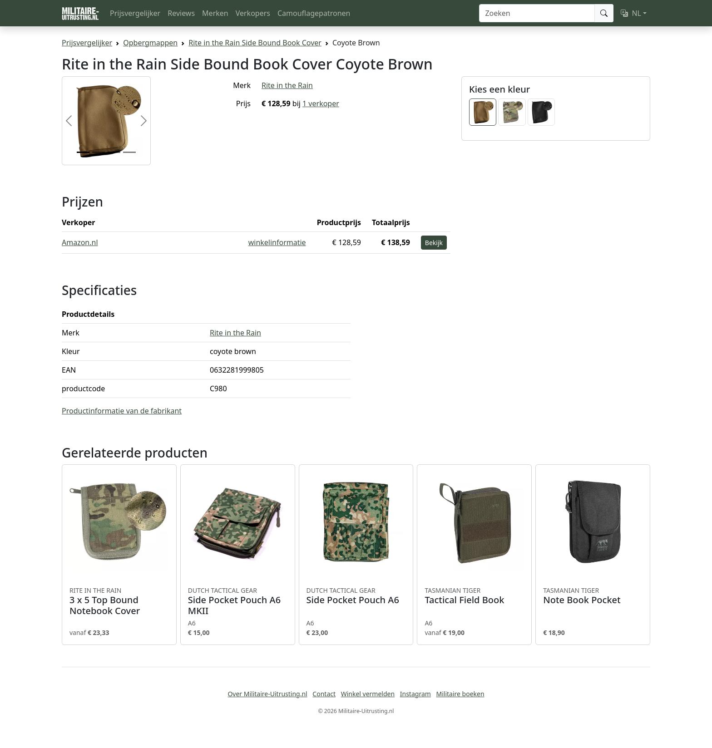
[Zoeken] (537, 13)
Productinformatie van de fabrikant (122, 411)
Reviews (181, 13)
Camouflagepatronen (313, 13)
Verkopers (253, 13)
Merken (215, 13)
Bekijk (434, 242)
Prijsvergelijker (135, 13)
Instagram (415, 693)
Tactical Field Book (474, 596)
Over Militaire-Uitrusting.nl (267, 693)
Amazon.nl (80, 242)
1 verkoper (320, 103)
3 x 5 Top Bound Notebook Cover (119, 601)
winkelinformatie (277, 242)
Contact (324, 693)
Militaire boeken (460, 693)
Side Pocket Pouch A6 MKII (237, 601)
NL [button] (631, 13)
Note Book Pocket (593, 596)
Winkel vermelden (368, 693)
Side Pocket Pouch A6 (356, 596)
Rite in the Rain (287, 85)
